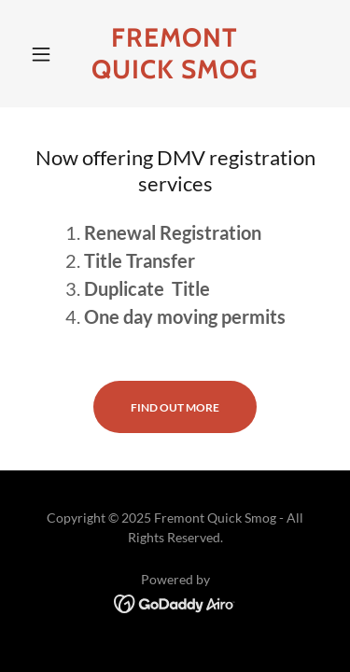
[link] (175, 53)
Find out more (175, 407)
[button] (45, 54)
